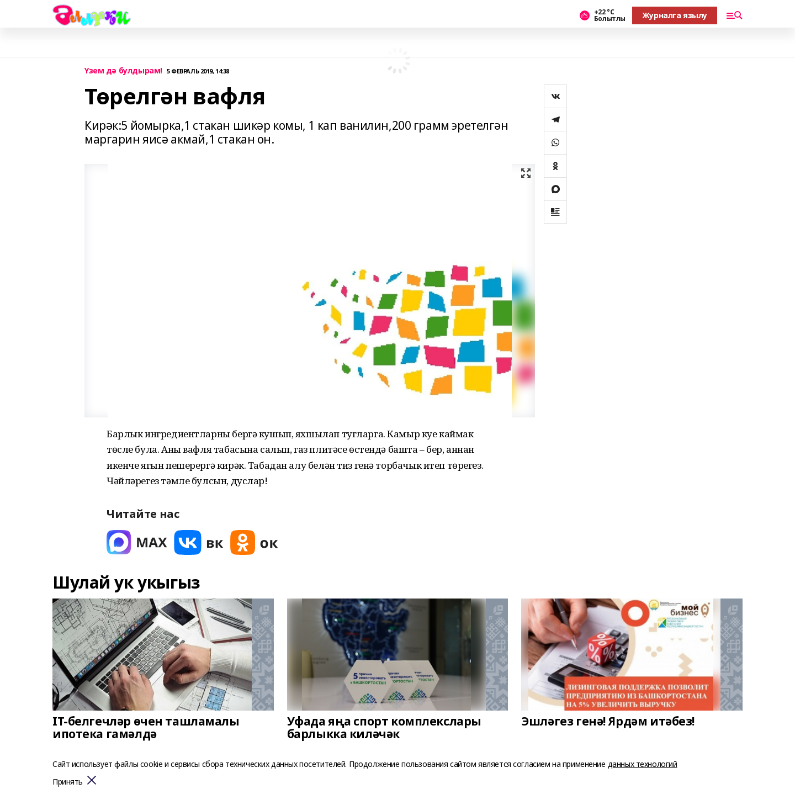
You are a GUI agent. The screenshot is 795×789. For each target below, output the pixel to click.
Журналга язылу (674, 15)
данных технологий (642, 764)
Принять (67, 782)
